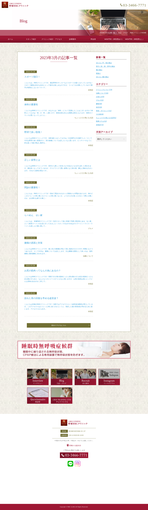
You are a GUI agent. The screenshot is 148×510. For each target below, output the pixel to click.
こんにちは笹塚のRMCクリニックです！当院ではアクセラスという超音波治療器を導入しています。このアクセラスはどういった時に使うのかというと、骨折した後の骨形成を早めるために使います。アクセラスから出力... (58, 306)
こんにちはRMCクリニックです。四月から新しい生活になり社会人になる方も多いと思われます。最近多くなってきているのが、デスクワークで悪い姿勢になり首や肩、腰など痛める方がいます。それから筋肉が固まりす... (58, 168)
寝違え (98, 73)
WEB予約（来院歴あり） (114, 39)
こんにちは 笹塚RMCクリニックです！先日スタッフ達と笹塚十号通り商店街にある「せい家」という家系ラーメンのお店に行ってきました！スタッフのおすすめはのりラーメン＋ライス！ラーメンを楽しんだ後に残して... (58, 223)
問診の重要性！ (32, 187)
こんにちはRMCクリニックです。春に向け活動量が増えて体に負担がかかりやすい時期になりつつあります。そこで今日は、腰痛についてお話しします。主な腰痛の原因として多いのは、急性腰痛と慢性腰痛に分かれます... (58, 251)
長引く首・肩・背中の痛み (105, 66)
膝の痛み (99, 70)
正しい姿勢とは (32, 160)
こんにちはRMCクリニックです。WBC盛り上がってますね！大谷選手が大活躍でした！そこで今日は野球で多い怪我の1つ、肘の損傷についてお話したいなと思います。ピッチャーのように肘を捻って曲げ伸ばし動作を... (58, 140)
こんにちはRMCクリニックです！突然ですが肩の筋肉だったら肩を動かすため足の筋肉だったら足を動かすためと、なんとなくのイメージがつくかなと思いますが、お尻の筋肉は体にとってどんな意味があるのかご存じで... (58, 279)
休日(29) (99, 107)
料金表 (93, 39)
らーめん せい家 (33, 215)
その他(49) (100, 114)
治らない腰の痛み (102, 77)
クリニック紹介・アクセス (52, 39)
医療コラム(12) (101, 121)
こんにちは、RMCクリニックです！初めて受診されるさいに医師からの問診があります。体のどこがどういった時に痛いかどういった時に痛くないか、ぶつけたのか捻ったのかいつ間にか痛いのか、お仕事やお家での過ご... (58, 196)
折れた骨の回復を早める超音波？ (42, 298)
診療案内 (72, 39)
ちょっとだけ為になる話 (84, 118)
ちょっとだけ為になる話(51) (106, 118)
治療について (88, 256)
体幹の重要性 (31, 104)
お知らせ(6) (100, 97)
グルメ (90, 228)
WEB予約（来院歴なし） (134, 39)
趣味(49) (99, 104)
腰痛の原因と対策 (33, 243)
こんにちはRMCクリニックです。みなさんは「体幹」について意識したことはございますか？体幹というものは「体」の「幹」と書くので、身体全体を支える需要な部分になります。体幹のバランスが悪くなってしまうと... (58, 113)
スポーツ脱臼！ (32, 77)
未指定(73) (100, 125)
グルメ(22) (100, 100)
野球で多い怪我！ (33, 132)
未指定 (90, 90)
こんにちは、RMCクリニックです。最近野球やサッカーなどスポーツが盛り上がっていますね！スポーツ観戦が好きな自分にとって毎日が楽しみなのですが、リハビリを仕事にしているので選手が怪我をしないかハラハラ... (58, 85)
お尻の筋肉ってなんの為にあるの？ (43, 270)
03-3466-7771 (134, 5)
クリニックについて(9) (104, 90)
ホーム (10, 39)
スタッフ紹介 (31, 39)
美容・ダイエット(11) (104, 111)
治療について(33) (102, 93)
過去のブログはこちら (59, 325)
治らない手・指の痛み (104, 63)
